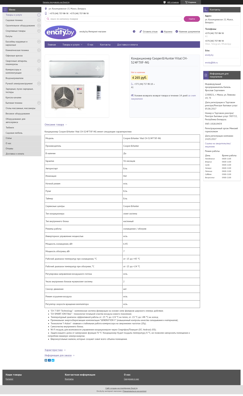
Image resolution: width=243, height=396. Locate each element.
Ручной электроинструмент (19, 83)
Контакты (105, 44)
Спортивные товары (15, 30)
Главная (52, 44)
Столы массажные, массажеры (20, 108)
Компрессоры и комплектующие (14, 71)
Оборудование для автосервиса (15, 120)
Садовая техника (14, 20)
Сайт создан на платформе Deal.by (121, 390)
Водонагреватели (14, 78)
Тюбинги (10, 127)
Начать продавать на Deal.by (56, 2)
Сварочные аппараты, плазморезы (16, 62)
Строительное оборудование (20, 25)
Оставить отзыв (150, 31)
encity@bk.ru (211, 62)
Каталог (9, 380)
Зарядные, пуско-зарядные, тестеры (19, 90)
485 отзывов (173, 2)
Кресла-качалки (13, 97)
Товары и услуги (14, 14)
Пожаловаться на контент (134, 393)
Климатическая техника (17, 50)
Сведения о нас (131, 380)
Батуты (9, 36)
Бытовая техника (14, 102)
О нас (8, 143)
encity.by (209, 54)
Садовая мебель (14, 132)
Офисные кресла (14, 55)
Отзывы (9, 148)
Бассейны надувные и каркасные (16, 43)
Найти (192, 19)
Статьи (9, 138)
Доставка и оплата (15, 153)
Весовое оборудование (18, 113)
